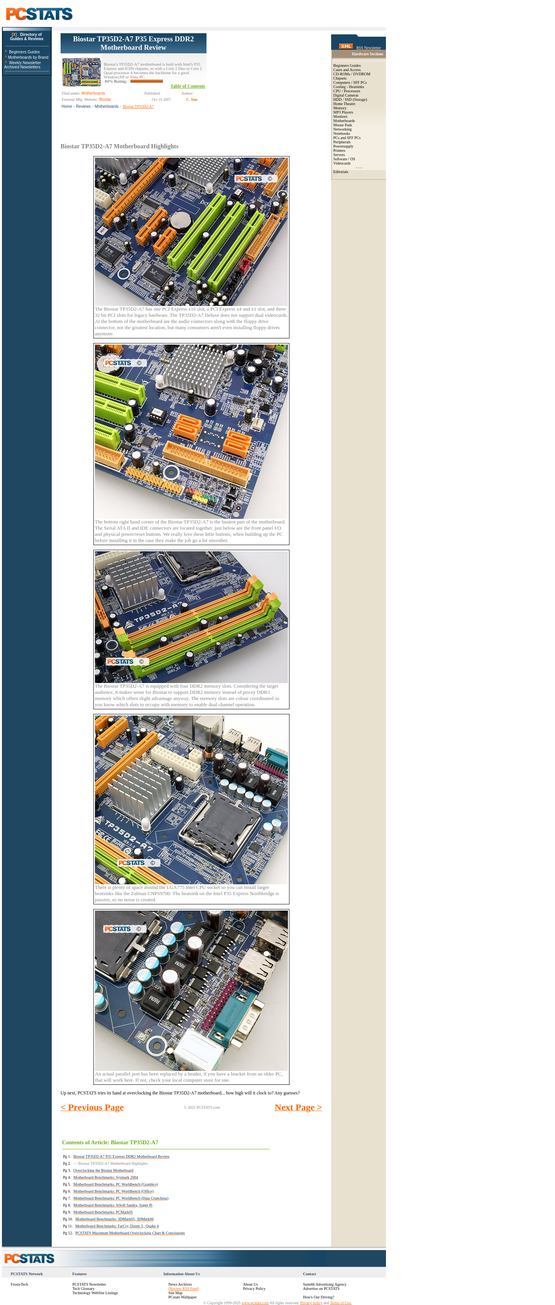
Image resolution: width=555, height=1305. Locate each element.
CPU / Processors (346, 91)
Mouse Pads (342, 125)
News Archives (180, 1284)
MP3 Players (343, 112)
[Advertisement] (264, 81)
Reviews (83, 106)
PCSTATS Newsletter (89, 1284)
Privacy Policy (254, 1288)
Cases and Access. (347, 70)
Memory (340, 108)
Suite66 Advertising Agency (325, 1284)
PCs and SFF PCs (347, 138)
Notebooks (341, 133)
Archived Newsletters (22, 67)
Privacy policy (311, 1303)
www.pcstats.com (255, 1303)
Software (340, 159)
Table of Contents (188, 86)
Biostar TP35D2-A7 (138, 106)
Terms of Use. (341, 1303)
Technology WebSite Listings (95, 1293)
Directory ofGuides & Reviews (27, 36)
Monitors (340, 116)
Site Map (175, 1293)
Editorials (341, 172)
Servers (339, 155)
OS (352, 159)
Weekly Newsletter (25, 63)
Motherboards (107, 106)
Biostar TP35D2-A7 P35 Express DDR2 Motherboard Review (133, 43)
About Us (250, 1284)
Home (67, 106)
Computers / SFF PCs (350, 82)
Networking (342, 129)
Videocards (342, 163)
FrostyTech (19, 1284)
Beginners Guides (24, 52)
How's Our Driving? (318, 1297)
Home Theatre (344, 104)
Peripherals (342, 142)
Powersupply (343, 146)
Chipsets (340, 78)
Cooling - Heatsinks (348, 87)
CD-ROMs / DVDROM (352, 74)
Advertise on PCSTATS (321, 1288)
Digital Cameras (346, 95)
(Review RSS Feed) (183, 1288)
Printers (339, 150)
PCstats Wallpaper (182, 1297)
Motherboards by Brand (28, 57)
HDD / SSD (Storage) (350, 99)
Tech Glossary (84, 1288)
